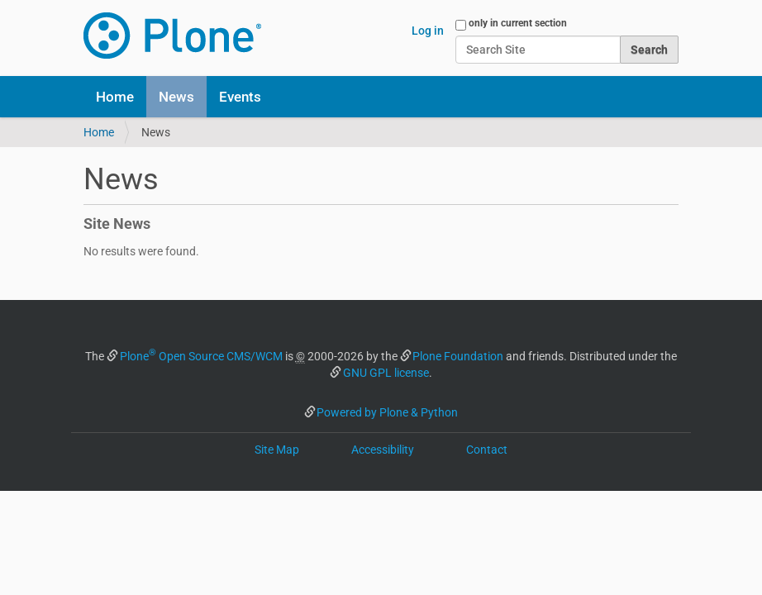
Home (115, 96)
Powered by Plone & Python (387, 412)
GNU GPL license (386, 372)
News (176, 96)
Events (240, 96)
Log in (428, 30)
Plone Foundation (457, 356)
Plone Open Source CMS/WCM (201, 356)
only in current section (518, 23)
